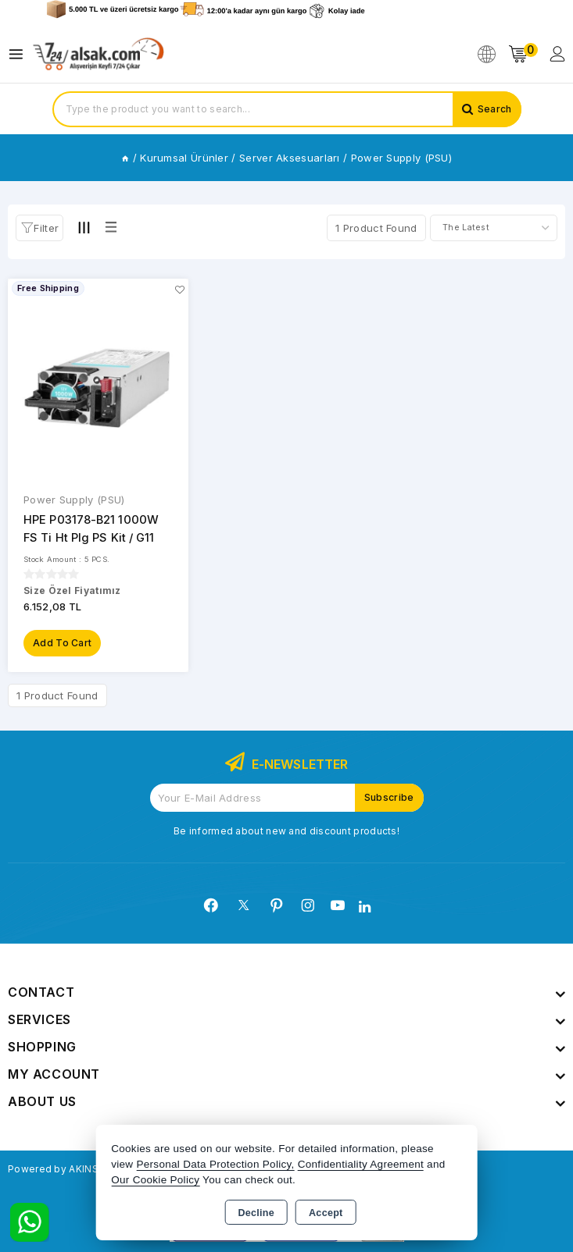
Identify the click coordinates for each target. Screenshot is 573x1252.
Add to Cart (62, 642)
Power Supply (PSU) (73, 499)
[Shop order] (493, 228)
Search (495, 109)
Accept (325, 1213)
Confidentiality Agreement (361, 1164)
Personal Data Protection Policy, (215, 1164)
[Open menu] (20, 54)
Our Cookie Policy (155, 1180)
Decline (256, 1213)
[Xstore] (98, 54)
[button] (39, 228)
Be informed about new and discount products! (286, 830)
